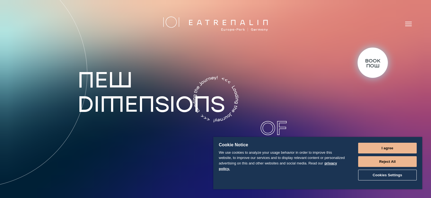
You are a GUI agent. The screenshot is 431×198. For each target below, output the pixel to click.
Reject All (387, 162)
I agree (387, 148)
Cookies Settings (387, 175)
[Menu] (408, 23)
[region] (317, 163)
